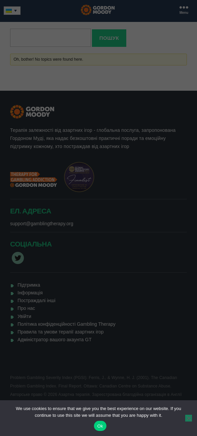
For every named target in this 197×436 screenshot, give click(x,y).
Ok (100, 426)
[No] (188, 418)
